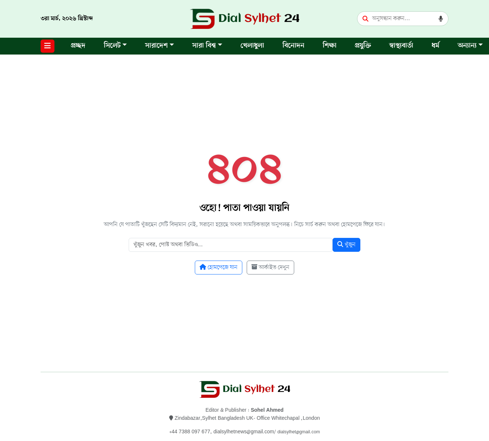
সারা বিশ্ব (204, 46)
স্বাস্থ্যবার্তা (401, 46)
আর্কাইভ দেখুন (270, 268)
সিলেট (112, 46)
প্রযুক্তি (363, 46)
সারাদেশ (156, 46)
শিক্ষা (330, 46)
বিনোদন (293, 46)
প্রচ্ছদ (78, 46)
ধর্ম (435, 46)
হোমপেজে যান (219, 268)
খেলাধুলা (252, 46)
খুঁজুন (346, 245)
